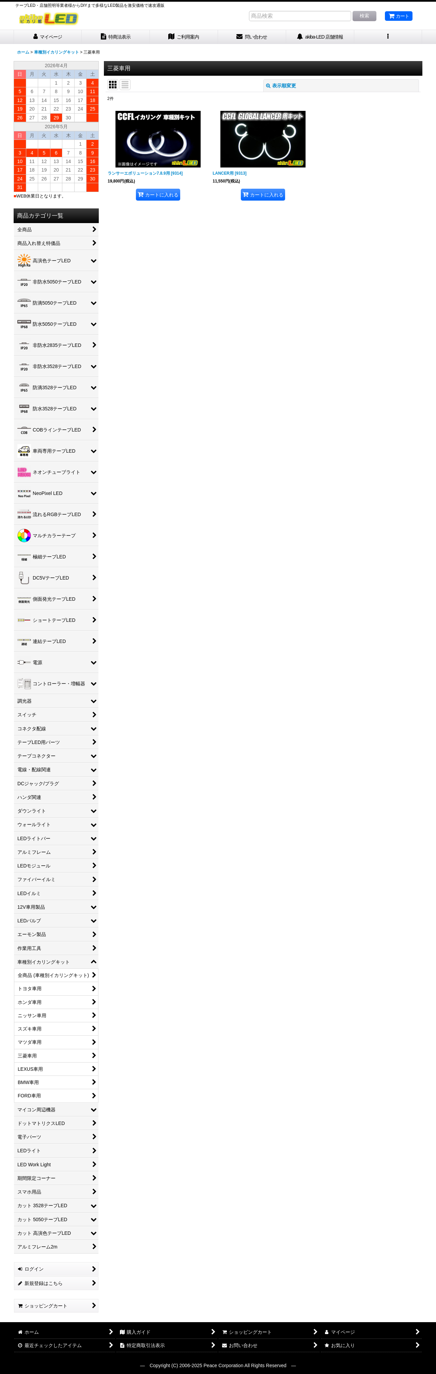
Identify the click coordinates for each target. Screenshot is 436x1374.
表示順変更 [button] (281, 85)
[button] (388, 37)
